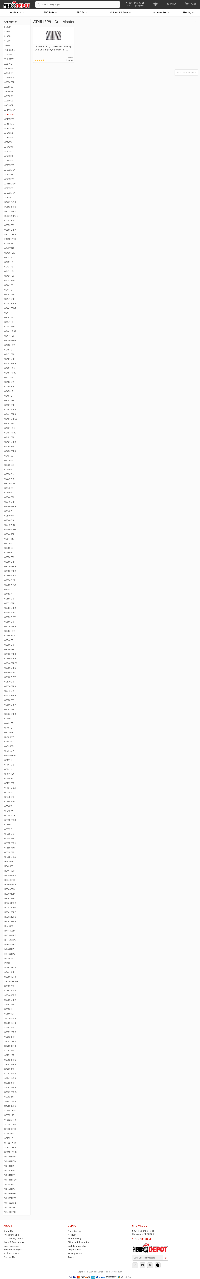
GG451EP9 (9, 354)
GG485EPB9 (10, 451)
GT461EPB (9, 783)
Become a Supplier (13, 1249)
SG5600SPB (10, 995)
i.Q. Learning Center (14, 1238)
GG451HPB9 (10, 373)
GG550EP (8, 552)
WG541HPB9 (10, 1180)
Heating (189, 12)
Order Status (74, 1231)
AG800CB (8, 101)
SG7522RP (9, 1055)
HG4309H (8, 861)
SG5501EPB (10, 977)
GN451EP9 (9, 723)
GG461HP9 (9, 428)
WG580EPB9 (10, 1198)
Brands (17, 12)
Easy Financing (11, 1246)
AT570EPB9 (10, 193)
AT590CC (8, 197)
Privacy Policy (75, 1253)
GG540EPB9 (10, 506)
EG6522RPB (10, 234)
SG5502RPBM (11, 981)
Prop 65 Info (74, 1249)
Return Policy (74, 1238)
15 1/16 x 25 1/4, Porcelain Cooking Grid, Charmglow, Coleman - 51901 (52, 49)
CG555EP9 (9, 225)
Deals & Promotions (14, 1242)
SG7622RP (9, 1083)
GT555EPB (9, 838)
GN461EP (8, 728)
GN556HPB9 (10, 755)
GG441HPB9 (10, 331)
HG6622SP (9, 898)
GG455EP (8, 377)
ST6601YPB (10, 1124)
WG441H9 (9, 1166)
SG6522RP (9, 1027)
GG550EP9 (9, 557)
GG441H (8, 313)
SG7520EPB (10, 1046)
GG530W (8, 469)
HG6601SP (9, 894)
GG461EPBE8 (10, 419)
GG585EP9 (9, 709)
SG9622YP (9, 1097)
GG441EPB (9, 299)
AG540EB (8, 68)
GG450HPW (9, 345)
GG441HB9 (9, 326)
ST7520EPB (10, 1129)
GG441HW (9, 336)
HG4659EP (9, 871)
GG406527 (9, 243)
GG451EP (8, 350)
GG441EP (8, 290)
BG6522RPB (10, 207)
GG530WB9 (9, 483)
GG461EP (8, 396)
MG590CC (9, 958)
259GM (7, 27)
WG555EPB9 (10, 1193)
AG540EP (8, 73)
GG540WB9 (9, 525)
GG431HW (9, 276)
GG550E (8, 543)
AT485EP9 (9, 128)
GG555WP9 (9, 612)
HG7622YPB (10, 921)
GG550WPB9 (10, 585)
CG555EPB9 (10, 230)
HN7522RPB (10, 940)
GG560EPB (9, 649)
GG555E (8, 594)
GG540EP (8, 492)
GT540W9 (9, 811)
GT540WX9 (9, 815)
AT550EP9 (9, 160)
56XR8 (7, 45)
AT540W (8, 142)
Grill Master (10, 21)
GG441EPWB (10, 308)
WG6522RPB (10, 1203)
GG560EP (8, 640)
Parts (51, 12)
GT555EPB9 (10, 843)
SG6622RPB (10, 1041)
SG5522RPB (10, 991)
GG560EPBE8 (10, 663)
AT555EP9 (9, 179)
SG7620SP (9, 1069)
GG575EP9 (9, 691)
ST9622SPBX (10, 1152)
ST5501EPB (10, 1110)
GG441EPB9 (10, 303)
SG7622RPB (10, 1087)
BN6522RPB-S (11, 216)
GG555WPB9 (10, 617)
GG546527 (9, 534)
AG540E (8, 64)
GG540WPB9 (10, 529)
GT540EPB (9, 797)
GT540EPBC (10, 801)
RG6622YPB (10, 967)
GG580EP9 (9, 700)
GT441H (8, 769)
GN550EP (8, 732)
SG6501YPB (10, 1023)
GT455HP (8, 778)
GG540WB (9, 520)
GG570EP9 (9, 682)
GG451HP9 (9, 368)
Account (72, 1235)
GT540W (8, 806)
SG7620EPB (10, 1064)
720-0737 (9, 59)
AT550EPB (9, 165)
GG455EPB (9, 386)
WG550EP (9, 1184)
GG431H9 (8, 262)
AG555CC (8, 87)
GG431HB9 (9, 271)
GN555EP (8, 742)
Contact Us (9, 1257)
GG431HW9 (9, 280)
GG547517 (9, 539)
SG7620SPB (10, 1074)
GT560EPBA (10, 857)
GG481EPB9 (10, 442)
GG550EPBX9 (10, 575)
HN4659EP (9, 931)
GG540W (8, 511)
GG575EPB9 (10, 695)
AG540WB (9, 77)
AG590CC (8, 96)
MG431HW (9, 949)
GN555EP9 (9, 746)
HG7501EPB (10, 903)
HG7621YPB (10, 917)
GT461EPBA (10, 788)
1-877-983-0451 (141, 1239)
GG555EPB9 (10, 608)
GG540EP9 (9, 497)
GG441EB (8, 285)
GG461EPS (9, 423)
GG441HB (8, 322)
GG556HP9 (9, 631)
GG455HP (9, 391)
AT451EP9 (9, 114)
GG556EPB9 (10, 626)
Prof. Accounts (11, 1253)
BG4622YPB (10, 202)
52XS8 (7, 36)
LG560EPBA (10, 944)
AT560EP (8, 188)
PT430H (8, 963)
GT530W (8, 792)
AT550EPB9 (10, 170)
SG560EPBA (10, 1000)
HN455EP (9, 926)
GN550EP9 (9, 737)
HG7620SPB (10, 912)
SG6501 (8, 1009)
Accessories (161, 12)
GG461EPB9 (10, 409)
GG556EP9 (9, 622)
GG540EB (8, 488)
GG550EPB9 (10, 566)
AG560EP (8, 91)
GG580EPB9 (10, 705)
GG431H (8, 257)
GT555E (8, 829)
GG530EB (8, 460)
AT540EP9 (9, 137)
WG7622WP (10, 1207)
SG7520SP (9, 1050)
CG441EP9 (9, 220)
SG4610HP (9, 972)
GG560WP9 (9, 672)
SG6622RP (9, 1037)
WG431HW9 (10, 1157)
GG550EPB (9, 562)
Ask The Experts (186, 72)
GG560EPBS (10, 668)
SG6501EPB (10, 1018)
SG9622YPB (10, 1101)
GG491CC (8, 456)
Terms (71, 1257)
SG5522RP (9, 986)
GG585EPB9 (10, 714)
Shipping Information (78, 1242)
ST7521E (8, 1138)
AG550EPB (9, 82)
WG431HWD (10, 1161)
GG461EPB (9, 405)
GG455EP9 (9, 382)
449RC (7, 31)
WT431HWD (10, 1212)
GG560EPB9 (10, 654)
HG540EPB (9, 880)
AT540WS (9, 147)
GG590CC (8, 718)
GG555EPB (9, 603)
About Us (8, 1231)
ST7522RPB (10, 1147)
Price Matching (11, 1235)
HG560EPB (9, 889)
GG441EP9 (9, 294)
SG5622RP (9, 1004)
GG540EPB (9, 502)
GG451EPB (9, 359)
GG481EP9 (9, 437)
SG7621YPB (10, 1078)
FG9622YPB (10, 239)
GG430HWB (9, 253)
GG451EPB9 (10, 363)
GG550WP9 (9, 580)
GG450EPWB (10, 340)
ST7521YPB (10, 1143)
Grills (84, 12)
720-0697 (9, 54)
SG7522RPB (10, 1060)
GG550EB (8, 548)
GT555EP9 (9, 834)
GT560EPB (9, 852)
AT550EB (8, 156)
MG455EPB (9, 954)
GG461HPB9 (10, 433)
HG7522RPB (10, 908)
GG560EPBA (10, 658)
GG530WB (9, 479)
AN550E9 (8, 105)
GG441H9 (8, 317)
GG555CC (8, 589)
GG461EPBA (10, 414)
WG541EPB (9, 1175)
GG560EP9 (9, 645)
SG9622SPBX (10, 1092)
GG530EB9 (9, 465)
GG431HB (8, 267)
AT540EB (8, 133)
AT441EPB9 (10, 110)
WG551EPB (9, 1189)
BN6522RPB (10, 211)
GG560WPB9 (10, 677)
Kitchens (121, 12)
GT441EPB (9, 765)
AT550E (8, 151)
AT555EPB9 (10, 184)
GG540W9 (9, 516)
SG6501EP (9, 1014)
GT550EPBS (10, 820)
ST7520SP (9, 1133)
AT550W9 (8, 174)
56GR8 (7, 41)
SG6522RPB (10, 1032)
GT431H (8, 760)
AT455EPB (9, 119)
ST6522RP (9, 1115)
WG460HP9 (9, 1170)
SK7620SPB (10, 1106)
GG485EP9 (9, 446)
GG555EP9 (9, 599)
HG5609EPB (10, 884)
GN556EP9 (9, 751)
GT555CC (8, 825)
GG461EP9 (9, 400)
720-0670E (9, 50)
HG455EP (8, 866)
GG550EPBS (10, 571)
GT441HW (9, 774)
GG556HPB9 (10, 635)
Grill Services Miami (78, 1246)
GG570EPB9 (10, 686)
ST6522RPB (10, 1120)
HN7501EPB (10, 935)
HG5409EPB (10, 875)
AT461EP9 (9, 124)
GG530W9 (9, 474)
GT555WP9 (9, 848)
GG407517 (9, 248)
